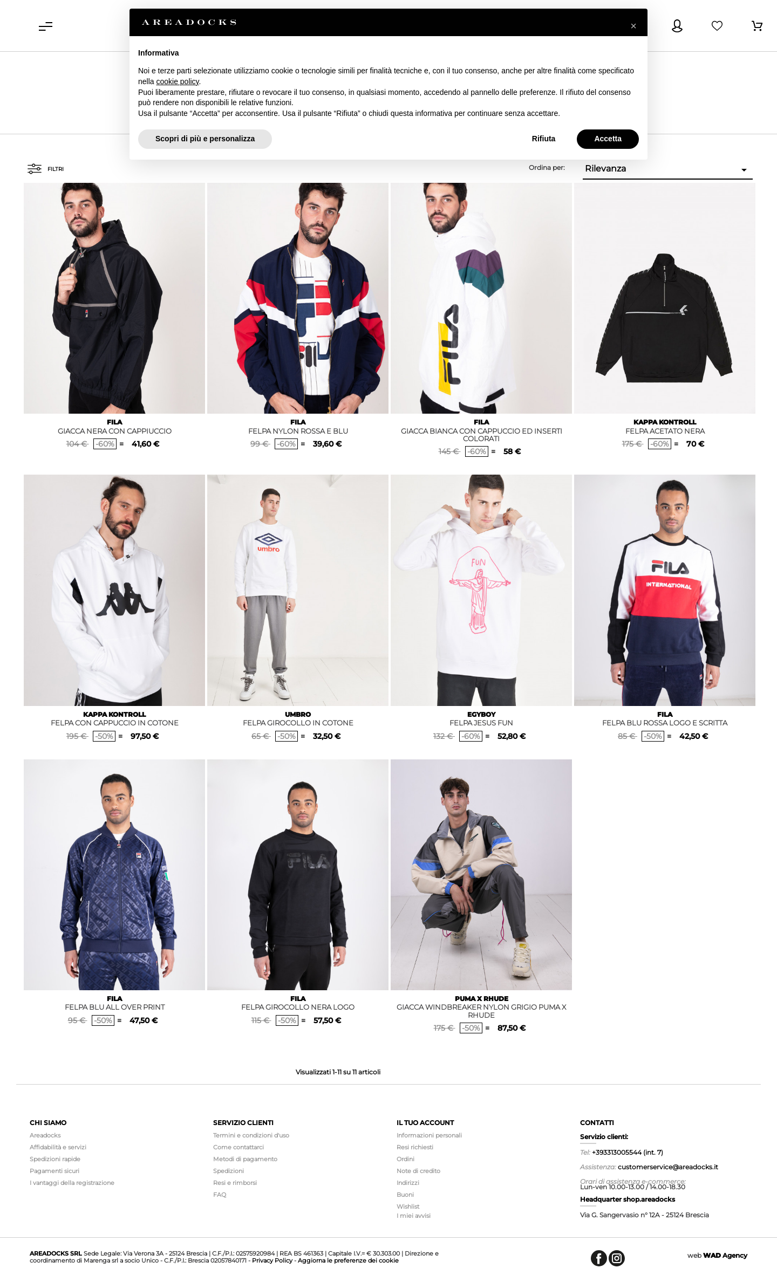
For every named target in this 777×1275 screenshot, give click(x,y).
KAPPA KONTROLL (664, 422)
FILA (114, 422)
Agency (725, 1255)
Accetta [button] (608, 138)
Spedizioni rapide (55, 1159)
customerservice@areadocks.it (668, 1167)
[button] (633, 26)
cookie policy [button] (177, 81)
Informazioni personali (429, 1135)
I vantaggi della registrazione (72, 1183)
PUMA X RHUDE (481, 999)
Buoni (405, 1194)
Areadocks (45, 1135)
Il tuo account (425, 1123)
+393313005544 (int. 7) (627, 1152)
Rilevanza (668, 169)
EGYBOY (481, 714)
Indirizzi (408, 1183)
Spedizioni (228, 1171)
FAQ (219, 1194)
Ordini (405, 1159)
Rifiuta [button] (544, 138)
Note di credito (418, 1171)
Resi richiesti (415, 1147)
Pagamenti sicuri (54, 1171)
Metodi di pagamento (245, 1159)
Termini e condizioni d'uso (251, 1135)
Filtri (45, 168)
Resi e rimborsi (235, 1183)
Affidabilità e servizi (58, 1147)
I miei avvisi (414, 1215)
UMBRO (298, 714)
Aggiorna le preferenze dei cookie (348, 1260)
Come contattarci (238, 1147)
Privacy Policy (272, 1260)
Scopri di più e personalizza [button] (205, 138)
